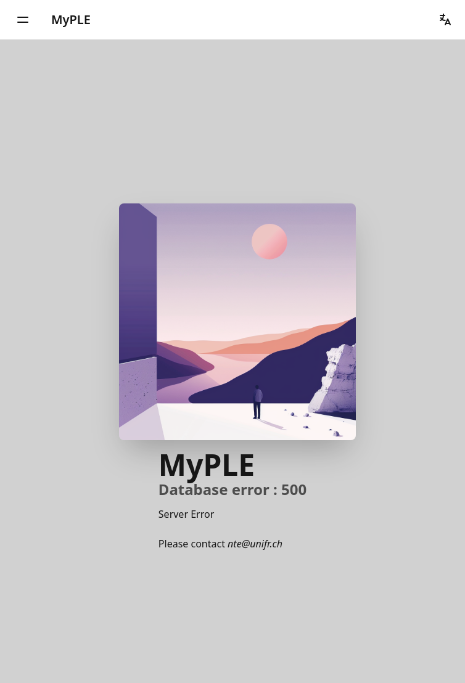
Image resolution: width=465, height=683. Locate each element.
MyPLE (71, 19)
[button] (23, 20)
